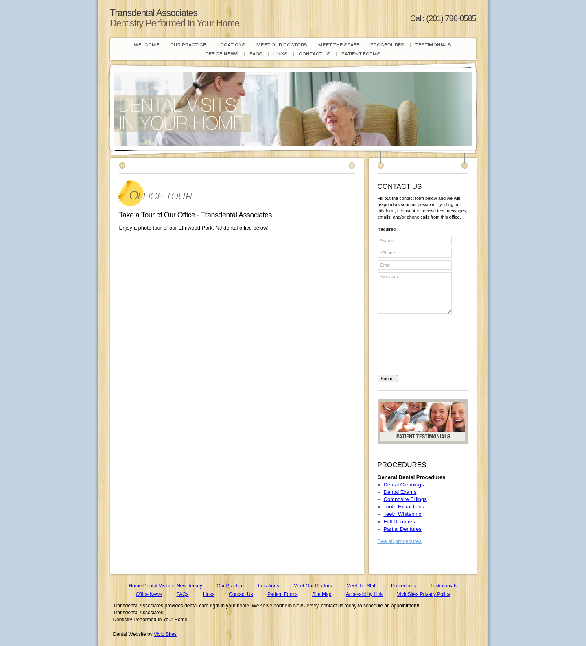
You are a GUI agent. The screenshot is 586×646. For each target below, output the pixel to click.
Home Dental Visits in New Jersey (165, 586)
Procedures (403, 586)
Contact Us (241, 594)
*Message (415, 293)
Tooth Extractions (404, 507)
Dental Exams (400, 492)
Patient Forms (282, 594)
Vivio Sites (165, 634)
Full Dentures (399, 522)
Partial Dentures (403, 529)
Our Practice (230, 586)
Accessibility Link (364, 594)
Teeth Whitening (403, 514)
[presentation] (411, 345)
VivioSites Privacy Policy (423, 594)
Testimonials (444, 586)
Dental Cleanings (404, 485)
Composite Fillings (405, 499)
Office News (149, 594)
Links (208, 594)
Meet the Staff (361, 586)
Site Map (321, 594)
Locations (268, 586)
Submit (388, 378)
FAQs (183, 594)
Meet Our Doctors (312, 586)
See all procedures (400, 541)
